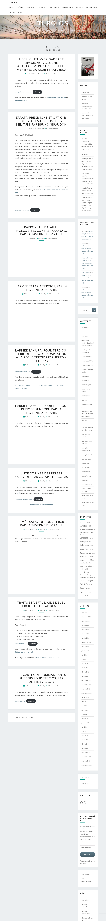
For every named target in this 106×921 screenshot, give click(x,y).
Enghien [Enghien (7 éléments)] (91, 538)
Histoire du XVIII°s (87, 365)
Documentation (52, 7)
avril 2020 (84, 735)
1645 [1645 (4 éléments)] (93, 523)
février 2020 (85, 744)
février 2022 (85, 672)
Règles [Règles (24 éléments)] (90, 580)
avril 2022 (84, 663)
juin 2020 (84, 727)
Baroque (84, 332)
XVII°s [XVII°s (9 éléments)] (87, 596)
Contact (12, 12)
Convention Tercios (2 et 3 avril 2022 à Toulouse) (87, 343)
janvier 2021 (85, 718)
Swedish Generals (20, 701)
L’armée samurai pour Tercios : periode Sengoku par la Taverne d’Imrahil (41, 409)
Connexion (84, 900)
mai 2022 (84, 659)
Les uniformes (86, 476)
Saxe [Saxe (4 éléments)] (94, 584)
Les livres (84, 421)
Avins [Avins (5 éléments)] (87, 529)
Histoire (40, 7)
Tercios (13, 2)
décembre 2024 (86, 617)
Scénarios (30, 7)
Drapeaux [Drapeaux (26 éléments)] (84, 538)
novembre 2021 (86, 685)
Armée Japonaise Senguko (22, 372)
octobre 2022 (85, 646)
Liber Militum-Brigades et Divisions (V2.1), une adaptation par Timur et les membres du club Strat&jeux (41, 64)
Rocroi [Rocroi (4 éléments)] (86, 581)
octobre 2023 (85, 629)
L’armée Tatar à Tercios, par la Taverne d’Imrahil (41, 287)
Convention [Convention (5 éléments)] (87, 535)
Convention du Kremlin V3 (22, 210)
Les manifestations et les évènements (87, 427)
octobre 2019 (85, 761)
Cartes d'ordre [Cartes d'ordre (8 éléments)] (89, 532)
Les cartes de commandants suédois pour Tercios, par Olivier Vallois (41, 678)
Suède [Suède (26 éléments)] (83, 588)
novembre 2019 (86, 757)
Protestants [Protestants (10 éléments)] (84, 578)
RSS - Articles (85, 875)
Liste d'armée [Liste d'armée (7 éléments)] (89, 563)
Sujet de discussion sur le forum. (47, 657)
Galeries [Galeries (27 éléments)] (83, 545)
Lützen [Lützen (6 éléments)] (81, 566)
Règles (20, 7)
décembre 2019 (86, 752)
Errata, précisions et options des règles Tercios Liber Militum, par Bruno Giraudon (41, 121)
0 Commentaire (52, 74)
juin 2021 (84, 702)
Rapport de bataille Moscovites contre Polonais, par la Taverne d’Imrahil (41, 230)
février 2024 (85, 625)
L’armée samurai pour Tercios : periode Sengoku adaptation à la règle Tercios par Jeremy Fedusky (41, 355)
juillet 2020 (85, 723)
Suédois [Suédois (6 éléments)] (88, 588)
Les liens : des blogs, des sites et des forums (87, 115)
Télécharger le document (24, 652)
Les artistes (85, 380)
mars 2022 (84, 668)
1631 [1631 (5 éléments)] (85, 523)
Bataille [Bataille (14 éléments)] (92, 529)
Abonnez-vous (88, 854)
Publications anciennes (24, 717)
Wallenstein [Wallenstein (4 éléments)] (82, 596)
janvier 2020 (85, 748)
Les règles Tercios (87, 455)
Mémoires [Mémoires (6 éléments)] (86, 566)
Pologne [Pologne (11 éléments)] (90, 575)
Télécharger (37, 92)
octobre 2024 (85, 621)
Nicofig (41, 74)
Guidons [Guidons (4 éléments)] (88, 556)
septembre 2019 (86, 765)
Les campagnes (86, 385)
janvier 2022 (85, 676)
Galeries (78, 7)
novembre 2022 (86, 642)
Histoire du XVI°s (86, 357)
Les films (84, 400)
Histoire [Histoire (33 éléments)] (88, 559)
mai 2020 (84, 731)
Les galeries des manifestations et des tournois (87, 413)
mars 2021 (84, 714)
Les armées (85, 376)
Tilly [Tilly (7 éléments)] (90, 592)
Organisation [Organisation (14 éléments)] (84, 572)
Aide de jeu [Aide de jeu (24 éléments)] (86, 526)
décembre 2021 (86, 680)
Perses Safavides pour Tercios (24, 499)
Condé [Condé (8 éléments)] (82, 535)
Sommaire (12, 7)
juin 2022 (84, 655)
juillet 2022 (85, 651)
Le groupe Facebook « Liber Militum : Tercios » (87, 106)
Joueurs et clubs (91, 7)
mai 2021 (84, 706)
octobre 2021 (85, 689)
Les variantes (85, 480)
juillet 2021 (85, 697)
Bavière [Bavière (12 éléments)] (82, 532)
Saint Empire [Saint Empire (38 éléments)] (86, 584)
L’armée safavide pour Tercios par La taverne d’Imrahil (41, 523)
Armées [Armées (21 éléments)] (83, 529)
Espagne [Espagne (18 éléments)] (83, 541)
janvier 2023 (85, 638)
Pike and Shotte (86, 484)
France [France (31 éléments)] (90, 541)
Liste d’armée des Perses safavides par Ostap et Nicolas (41, 475)
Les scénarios (85, 463)
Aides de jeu (85, 328)
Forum (20, 12)
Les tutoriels (85, 472)
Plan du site (85, 92)
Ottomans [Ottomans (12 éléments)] (83, 575)
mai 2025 (84, 613)
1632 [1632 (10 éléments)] (88, 523)
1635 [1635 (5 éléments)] (91, 523)
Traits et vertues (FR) (21, 643)
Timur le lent (85, 258)
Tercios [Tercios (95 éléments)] (84, 592)
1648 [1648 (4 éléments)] (81, 526)
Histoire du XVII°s (87, 361)
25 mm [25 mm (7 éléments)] (82, 523)
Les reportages (86, 459)
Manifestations (66, 7)
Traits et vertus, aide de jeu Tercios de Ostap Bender (41, 604)
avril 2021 (84, 710)
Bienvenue (84, 336)
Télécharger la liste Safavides (41, 504)
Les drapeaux (85, 396)
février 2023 (85, 634)
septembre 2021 (86, 693)
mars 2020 (84, 740)
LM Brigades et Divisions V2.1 (23, 92)
